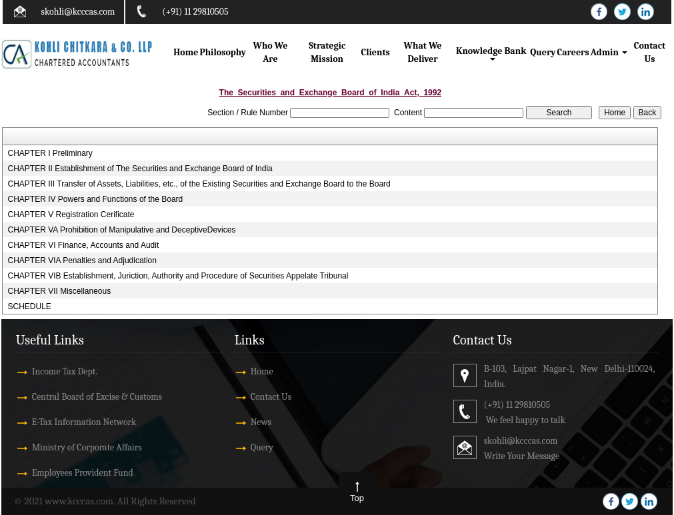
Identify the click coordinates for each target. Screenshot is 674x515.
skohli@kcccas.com (78, 11)
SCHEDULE (29, 306)
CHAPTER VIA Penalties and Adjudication (81, 260)
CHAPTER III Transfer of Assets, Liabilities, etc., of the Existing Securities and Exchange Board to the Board (198, 184)
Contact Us (649, 52)
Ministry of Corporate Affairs (87, 447)
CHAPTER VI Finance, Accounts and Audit (83, 245)
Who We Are (270, 52)
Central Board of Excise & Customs (97, 396)
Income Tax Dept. (65, 371)
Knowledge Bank (492, 53)
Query (542, 52)
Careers (573, 52)
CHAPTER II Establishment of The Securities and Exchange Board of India (139, 168)
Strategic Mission (327, 52)
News (261, 422)
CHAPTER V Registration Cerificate (70, 214)
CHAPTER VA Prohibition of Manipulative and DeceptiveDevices (121, 230)
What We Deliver (423, 52)
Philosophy (222, 52)
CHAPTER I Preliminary (49, 153)
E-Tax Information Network (84, 422)
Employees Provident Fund (82, 472)
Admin (609, 52)
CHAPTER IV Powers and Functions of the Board (95, 199)
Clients (375, 52)
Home (185, 52)
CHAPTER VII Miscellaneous (59, 291)
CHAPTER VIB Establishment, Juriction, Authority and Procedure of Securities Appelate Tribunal (177, 275)
